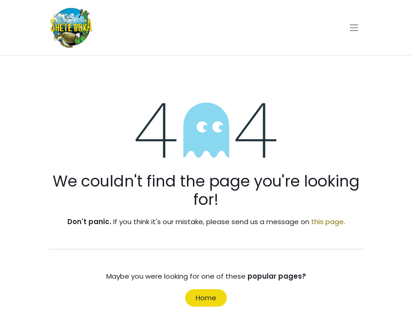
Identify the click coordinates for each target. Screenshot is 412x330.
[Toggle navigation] (354, 27)
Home (206, 297)
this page (327, 221)
